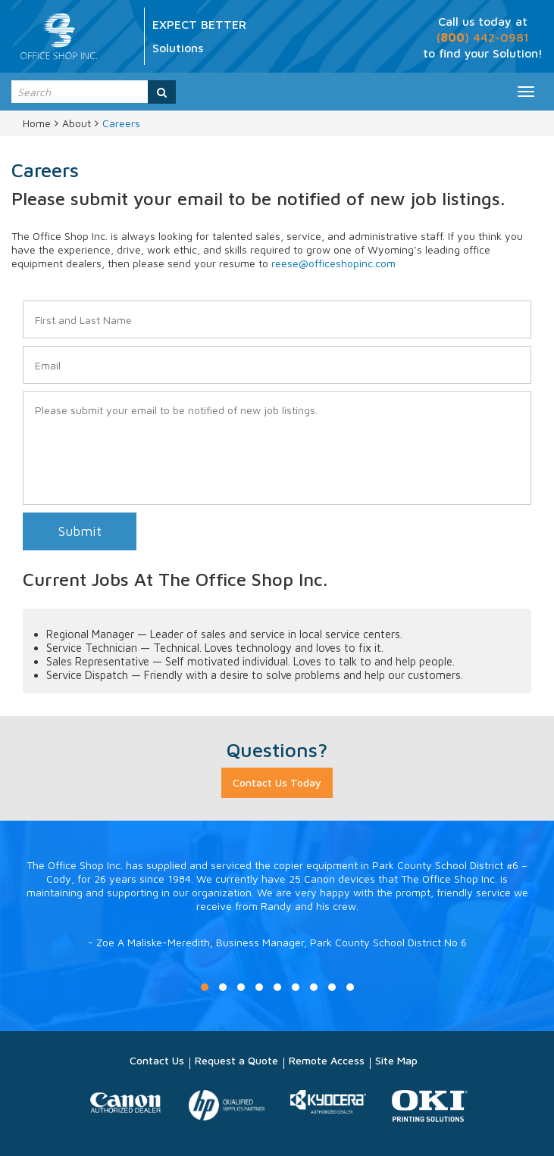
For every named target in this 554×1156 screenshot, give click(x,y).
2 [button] (223, 987)
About (76, 123)
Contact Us (157, 1060)
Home (37, 123)
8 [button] (332, 987)
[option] (277, 919)
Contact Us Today (277, 782)
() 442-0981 (483, 37)
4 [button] (259, 987)
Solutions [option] (177, 48)
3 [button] (241, 987)
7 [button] (314, 987)
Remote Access (327, 1060)
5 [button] (277, 987)
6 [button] (295, 987)
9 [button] (350, 987)
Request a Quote (236, 1060)
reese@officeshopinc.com (333, 263)
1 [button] (204, 987)
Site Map (396, 1060)
